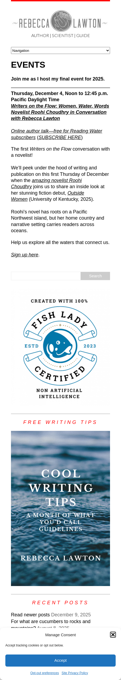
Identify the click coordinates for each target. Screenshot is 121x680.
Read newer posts (30, 614)
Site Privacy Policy (75, 673)
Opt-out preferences (44, 673)
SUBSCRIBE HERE (60, 137)
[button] (113, 634)
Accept (60, 660)
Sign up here (24, 254)
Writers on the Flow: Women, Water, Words (60, 106)
